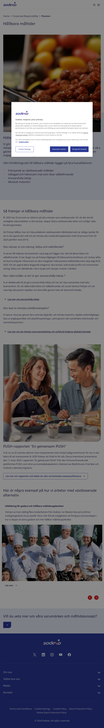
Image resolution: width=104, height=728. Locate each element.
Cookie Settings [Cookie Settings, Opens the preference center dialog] (25, 149)
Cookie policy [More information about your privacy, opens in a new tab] (24, 142)
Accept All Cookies (79, 149)
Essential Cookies (59, 149)
